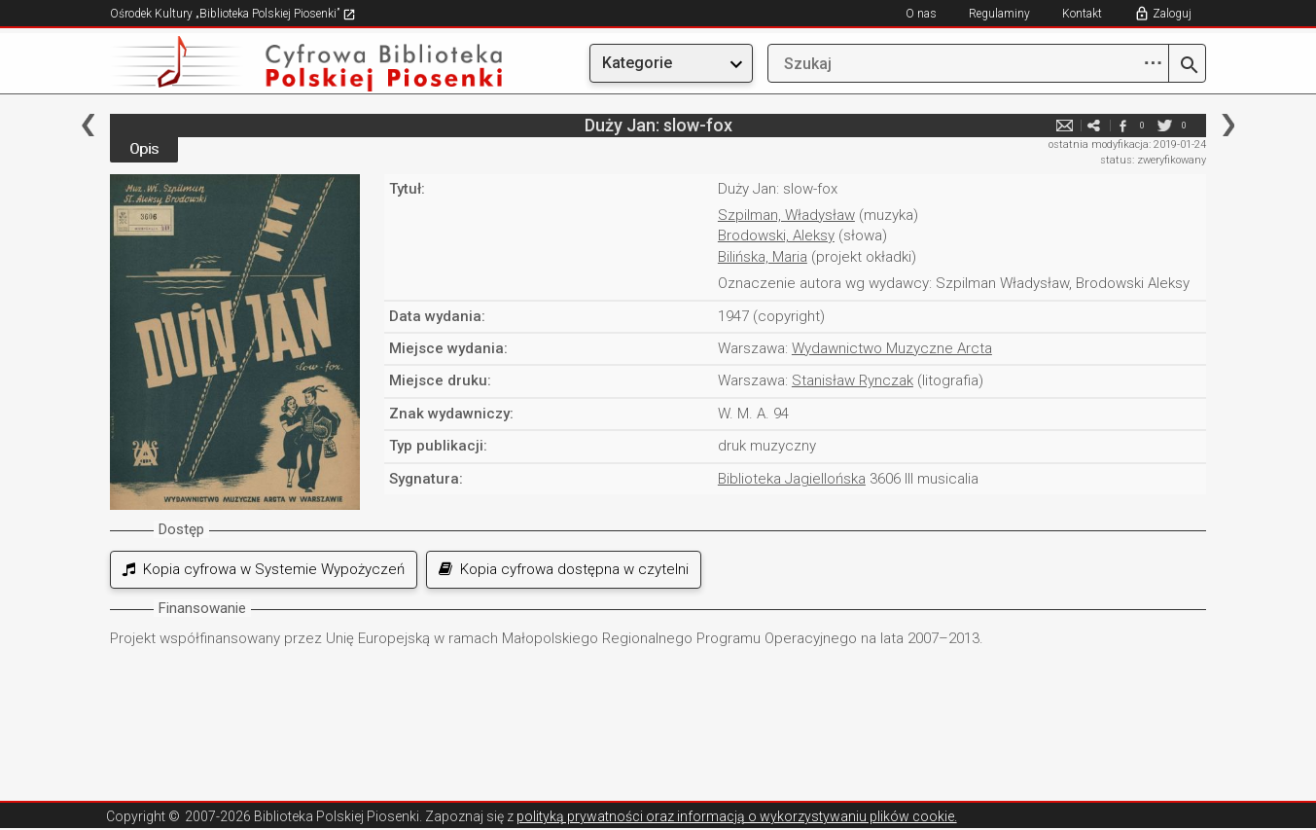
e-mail (1064, 125)
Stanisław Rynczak (852, 380)
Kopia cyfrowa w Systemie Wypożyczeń (264, 569)
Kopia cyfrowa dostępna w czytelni (564, 569)
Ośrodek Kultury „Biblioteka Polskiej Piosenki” (233, 13)
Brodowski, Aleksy (776, 235)
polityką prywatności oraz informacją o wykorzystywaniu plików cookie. (736, 816)
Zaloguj (1172, 13)
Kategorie (637, 63)
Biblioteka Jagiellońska (792, 478)
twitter (1164, 125)
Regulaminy (999, 13)
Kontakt (1082, 13)
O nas (921, 13)
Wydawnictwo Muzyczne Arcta (892, 348)
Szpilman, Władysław (786, 215)
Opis (144, 149)
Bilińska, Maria (762, 257)
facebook (1122, 125)
